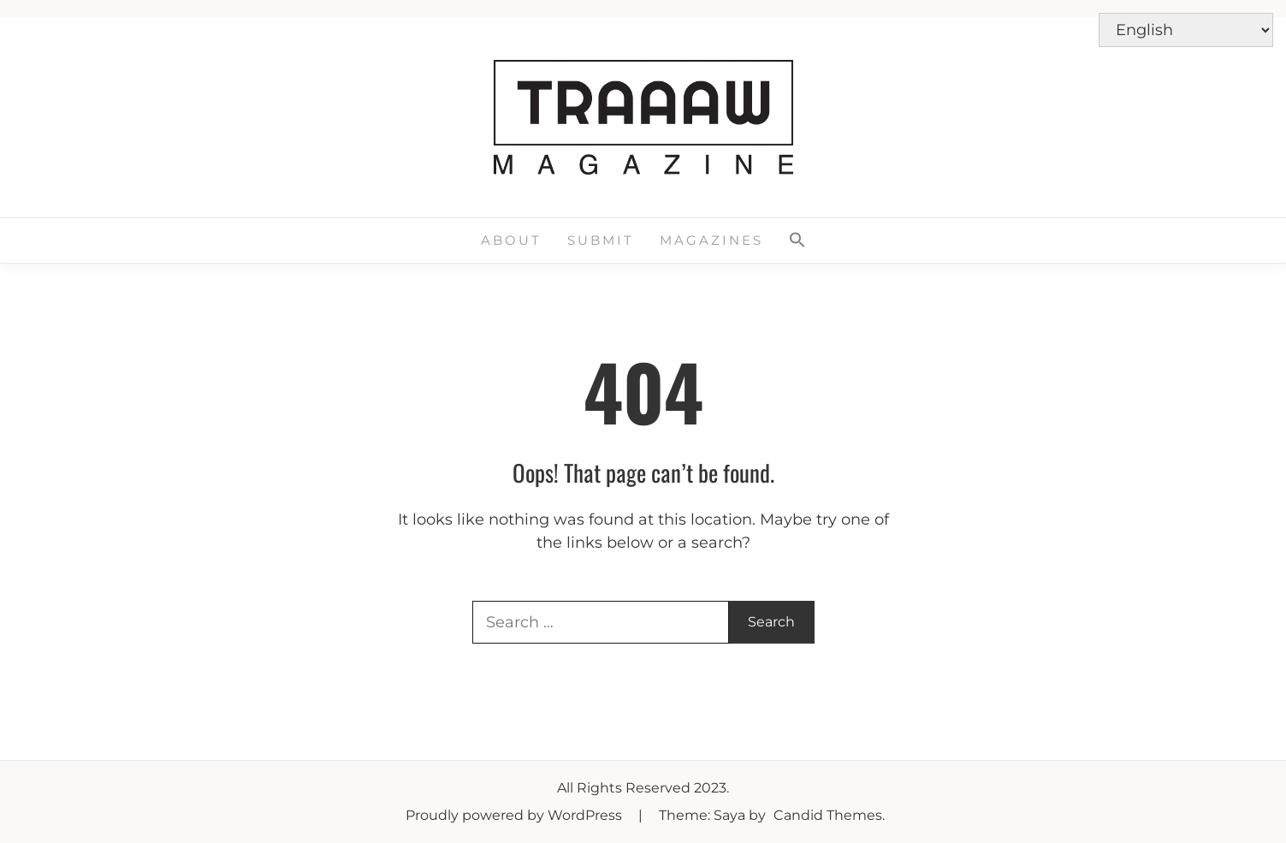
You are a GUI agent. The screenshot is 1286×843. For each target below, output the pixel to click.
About (511, 240)
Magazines (711, 240)
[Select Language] (1186, 30)
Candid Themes (827, 815)
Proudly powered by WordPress (515, 815)
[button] (797, 240)
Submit (600, 240)
